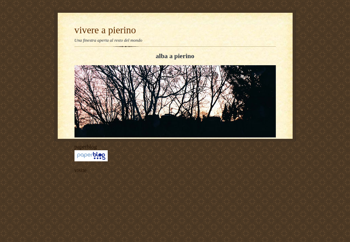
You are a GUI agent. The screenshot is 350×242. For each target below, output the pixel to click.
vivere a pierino (105, 30)
